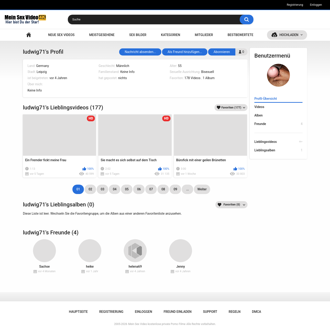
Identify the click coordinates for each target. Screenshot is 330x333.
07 (151, 189)
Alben (258, 115)
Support (210, 312)
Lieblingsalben (278, 150)
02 (90, 189)
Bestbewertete (240, 35)
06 (139, 189)
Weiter (201, 189)
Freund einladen (178, 312)
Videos (259, 107)
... (187, 189)
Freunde (278, 124)
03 (102, 189)
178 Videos (192, 78)
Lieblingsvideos (278, 142)
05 (127, 189)
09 (175, 189)
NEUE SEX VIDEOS (61, 35)
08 (163, 189)
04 (114, 189)
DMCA (256, 312)
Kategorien (170, 35)
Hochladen (288, 35)
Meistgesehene (101, 35)
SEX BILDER (137, 35)
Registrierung (295, 4)
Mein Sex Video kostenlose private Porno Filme (156, 324)
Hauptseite (28, 35)
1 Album (208, 78)
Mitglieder (204, 35)
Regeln (235, 312)
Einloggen (316, 4)
